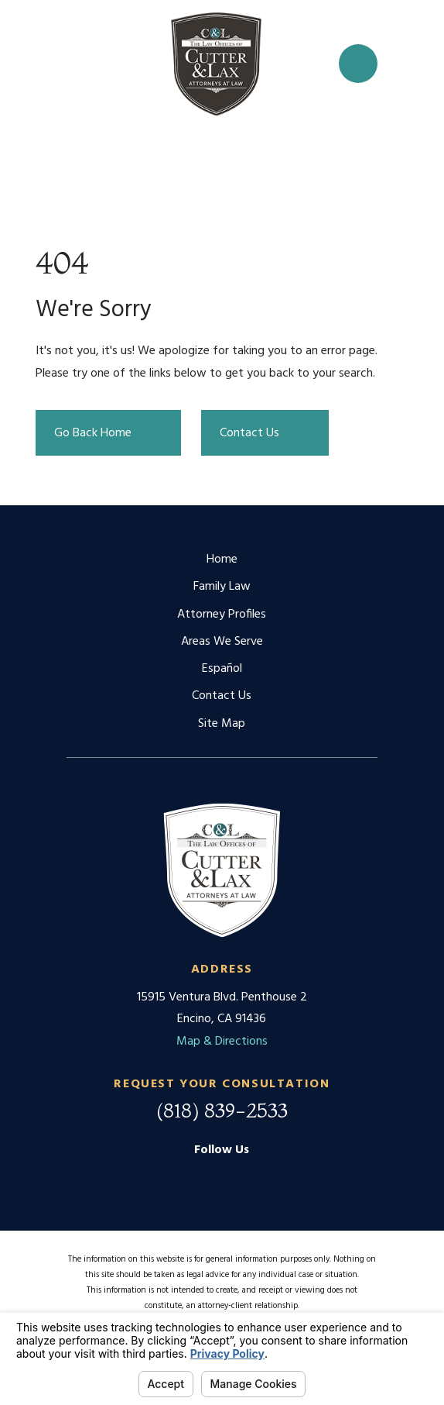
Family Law (222, 587)
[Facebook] (222, 1177)
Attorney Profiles (221, 614)
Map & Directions (222, 1041)
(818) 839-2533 (222, 1110)
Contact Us (221, 696)
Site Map (221, 724)
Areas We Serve (222, 642)
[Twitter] (259, 1177)
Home (222, 559)
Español (222, 669)
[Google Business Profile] (184, 1177)
